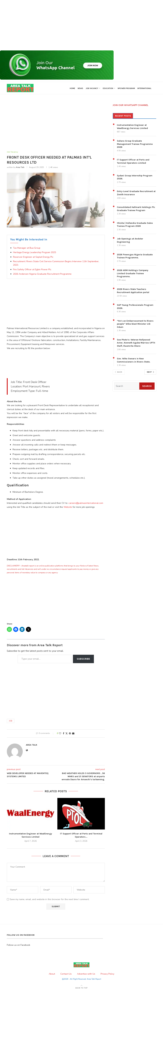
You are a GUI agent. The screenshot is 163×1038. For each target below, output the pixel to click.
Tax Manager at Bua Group (26, 248)
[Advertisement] (81, 25)
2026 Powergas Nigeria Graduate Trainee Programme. (135, 257)
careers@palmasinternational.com (85, 503)
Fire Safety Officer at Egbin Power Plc (32, 270)
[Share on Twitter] (66, 734)
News (80, 88)
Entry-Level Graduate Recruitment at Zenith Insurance (136, 194)
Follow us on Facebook (18, 945)
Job (10, 722)
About (52, 974)
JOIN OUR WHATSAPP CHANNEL (130, 105)
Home (72, 88)
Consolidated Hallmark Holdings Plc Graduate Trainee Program (136, 209)
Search (147, 386)
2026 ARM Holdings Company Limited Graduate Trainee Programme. (132, 274)
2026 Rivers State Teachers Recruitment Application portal (133, 291)
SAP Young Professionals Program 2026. (135, 307)
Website (68, 507)
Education (108, 88)
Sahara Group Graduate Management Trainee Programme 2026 (135, 144)
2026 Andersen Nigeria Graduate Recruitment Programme (42, 274)
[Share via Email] (73, 734)
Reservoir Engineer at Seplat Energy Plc (33, 257)
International (144, 88)
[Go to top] (81, 988)
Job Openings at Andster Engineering (130, 241)
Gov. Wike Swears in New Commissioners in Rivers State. (133, 361)
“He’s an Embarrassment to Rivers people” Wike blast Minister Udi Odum (135, 324)
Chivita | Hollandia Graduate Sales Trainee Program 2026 (135, 225)
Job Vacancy (92, 88)
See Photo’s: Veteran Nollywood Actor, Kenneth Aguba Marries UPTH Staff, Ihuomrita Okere (136, 343)
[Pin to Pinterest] (70, 734)
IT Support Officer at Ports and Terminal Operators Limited (133, 162)
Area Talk (20, 168)
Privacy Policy (107, 974)
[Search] (126, 386)
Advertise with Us (86, 974)
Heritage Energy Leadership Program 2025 (34, 253)
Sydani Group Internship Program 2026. (134, 178)
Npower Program (126, 88)
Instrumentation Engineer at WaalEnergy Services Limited (132, 127)
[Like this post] (60, 734)
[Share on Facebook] (63, 734)
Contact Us (66, 974)
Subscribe (83, 659)
